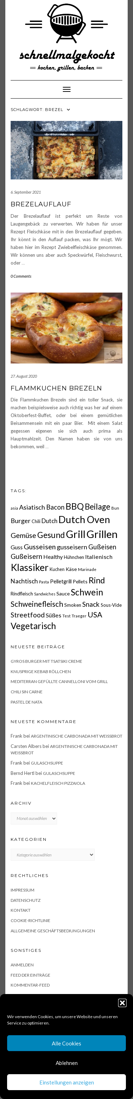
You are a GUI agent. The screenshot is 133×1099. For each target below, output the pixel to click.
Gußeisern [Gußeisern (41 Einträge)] (26, 556)
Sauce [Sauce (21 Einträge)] (63, 593)
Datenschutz (25, 900)
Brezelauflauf (41, 204)
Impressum (22, 890)
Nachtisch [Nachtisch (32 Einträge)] (24, 581)
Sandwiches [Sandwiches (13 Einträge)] (44, 594)
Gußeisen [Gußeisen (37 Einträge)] (102, 547)
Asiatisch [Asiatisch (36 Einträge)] (32, 507)
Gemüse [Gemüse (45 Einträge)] (23, 535)
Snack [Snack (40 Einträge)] (91, 604)
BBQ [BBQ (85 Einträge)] (75, 506)
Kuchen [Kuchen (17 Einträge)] (57, 569)
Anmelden (22, 964)
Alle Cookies (66, 1043)
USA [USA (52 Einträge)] (95, 614)
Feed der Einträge (30, 975)
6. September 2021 (26, 192)
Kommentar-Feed (30, 985)
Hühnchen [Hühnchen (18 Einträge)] (74, 557)
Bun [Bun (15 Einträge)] (115, 508)
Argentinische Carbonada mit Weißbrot (76, 736)
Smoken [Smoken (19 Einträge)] (72, 605)
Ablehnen (67, 1063)
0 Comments (21, 276)
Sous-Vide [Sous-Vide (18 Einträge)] (111, 605)
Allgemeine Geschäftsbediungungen (53, 930)
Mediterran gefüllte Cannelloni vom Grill (59, 681)
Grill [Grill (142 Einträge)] (75, 534)
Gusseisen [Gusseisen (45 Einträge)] (40, 546)
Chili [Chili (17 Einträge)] (36, 521)
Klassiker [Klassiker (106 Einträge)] (30, 567)
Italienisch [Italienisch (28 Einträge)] (98, 556)
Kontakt (21, 910)
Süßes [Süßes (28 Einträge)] (53, 615)
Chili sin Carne (27, 691)
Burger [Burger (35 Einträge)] (21, 520)
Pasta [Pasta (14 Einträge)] (44, 581)
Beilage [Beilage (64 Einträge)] (97, 506)
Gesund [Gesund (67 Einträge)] (51, 535)
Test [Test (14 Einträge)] (66, 616)
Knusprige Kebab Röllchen (41, 671)
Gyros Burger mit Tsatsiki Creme (46, 661)
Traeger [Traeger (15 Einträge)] (79, 616)
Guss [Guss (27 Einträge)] (17, 547)
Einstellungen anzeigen (66, 1082)
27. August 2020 (24, 376)
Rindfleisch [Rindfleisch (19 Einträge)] (22, 593)
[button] (122, 1002)
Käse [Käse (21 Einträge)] (71, 569)
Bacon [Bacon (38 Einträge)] (55, 507)
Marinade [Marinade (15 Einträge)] (87, 569)
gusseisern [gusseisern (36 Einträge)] (72, 547)
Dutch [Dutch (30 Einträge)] (49, 520)
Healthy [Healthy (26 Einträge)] (53, 557)
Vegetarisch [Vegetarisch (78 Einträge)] (33, 626)
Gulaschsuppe (47, 763)
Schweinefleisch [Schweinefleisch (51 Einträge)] (37, 603)
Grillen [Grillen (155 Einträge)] (102, 534)
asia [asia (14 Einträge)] (14, 508)
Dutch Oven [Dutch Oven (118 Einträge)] (84, 519)
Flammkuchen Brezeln (56, 388)
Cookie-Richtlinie (30, 920)
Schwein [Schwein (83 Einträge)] (87, 592)
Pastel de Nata (26, 702)
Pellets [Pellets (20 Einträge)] (80, 581)
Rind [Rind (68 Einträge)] (97, 580)
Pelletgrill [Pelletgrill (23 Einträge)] (61, 581)
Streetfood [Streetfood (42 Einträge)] (28, 615)
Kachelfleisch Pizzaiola (58, 783)
